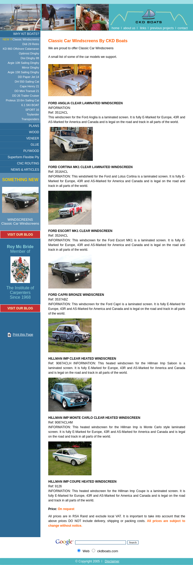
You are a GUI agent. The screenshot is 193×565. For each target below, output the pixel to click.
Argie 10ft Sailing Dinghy (23, 62)
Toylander (33, 114)
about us (129, 28)
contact (183, 28)
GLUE (35, 144)
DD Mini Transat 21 (27, 91)
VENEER (32, 138)
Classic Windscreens (21, 39)
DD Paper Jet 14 (28, 76)
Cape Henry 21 (29, 86)
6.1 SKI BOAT (30, 105)
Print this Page (20, 334)
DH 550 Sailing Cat (27, 81)
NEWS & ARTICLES (25, 169)
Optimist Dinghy (29, 53)
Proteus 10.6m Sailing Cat (22, 100)
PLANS (34, 126)
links (143, 28)
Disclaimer (112, 561)
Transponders (30, 119)
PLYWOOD (31, 151)
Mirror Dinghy (30, 67)
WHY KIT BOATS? (26, 34)
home (115, 28)
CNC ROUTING (28, 163)
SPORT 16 (32, 109)
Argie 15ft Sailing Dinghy (23, 72)
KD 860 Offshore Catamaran (21, 48)
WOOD (34, 132)
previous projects (162, 28)
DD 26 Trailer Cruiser (25, 95)
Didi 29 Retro (30, 44)
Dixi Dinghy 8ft (30, 58)
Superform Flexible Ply (23, 157)
